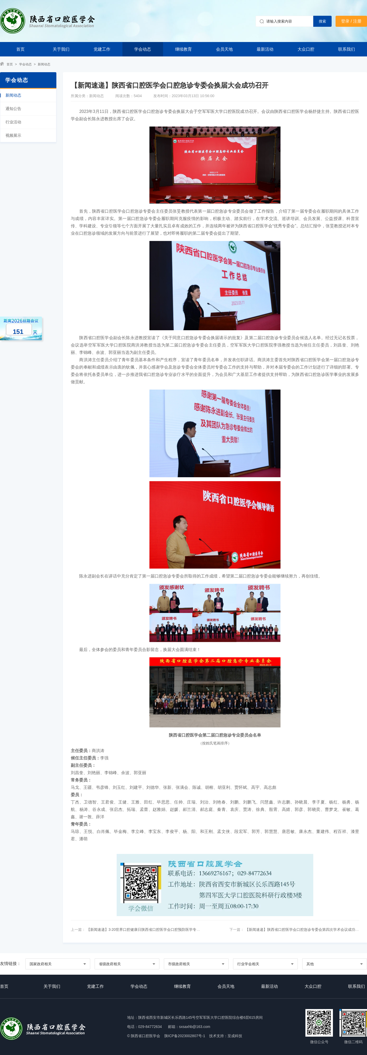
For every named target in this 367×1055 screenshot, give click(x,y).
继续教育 (183, 49)
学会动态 (142, 49)
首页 (20, 49)
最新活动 (265, 49)
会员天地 (224, 49)
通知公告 (13, 108)
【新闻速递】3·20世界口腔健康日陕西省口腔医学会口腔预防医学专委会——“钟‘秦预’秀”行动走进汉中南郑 (172, 929)
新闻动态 (44, 64)
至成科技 (235, 1036)
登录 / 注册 (351, 21)
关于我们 (61, 49)
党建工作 (102, 49)
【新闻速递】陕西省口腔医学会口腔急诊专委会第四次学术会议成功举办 (303, 929)
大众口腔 (306, 49)
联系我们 (346, 49)
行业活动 (13, 122)
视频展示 (13, 135)
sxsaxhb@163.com (194, 1027)
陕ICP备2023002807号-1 (184, 1036)
